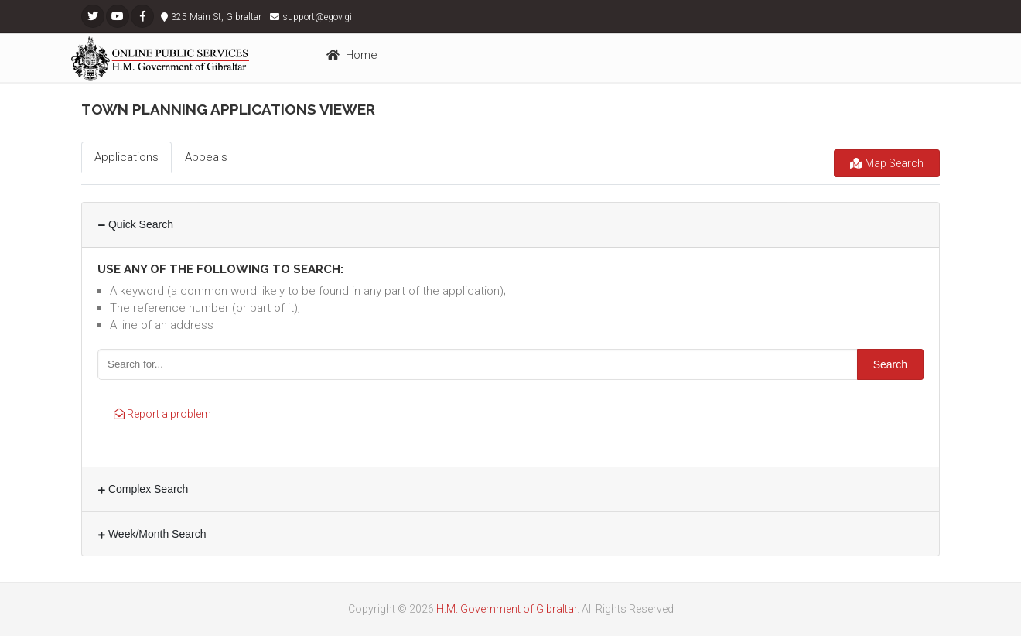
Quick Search (135, 224)
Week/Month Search (152, 534)
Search (890, 364)
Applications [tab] (126, 157)
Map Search (887, 163)
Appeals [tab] (206, 157)
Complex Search (143, 489)
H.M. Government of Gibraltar (506, 609)
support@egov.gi (317, 17)
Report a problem (162, 414)
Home (351, 55)
